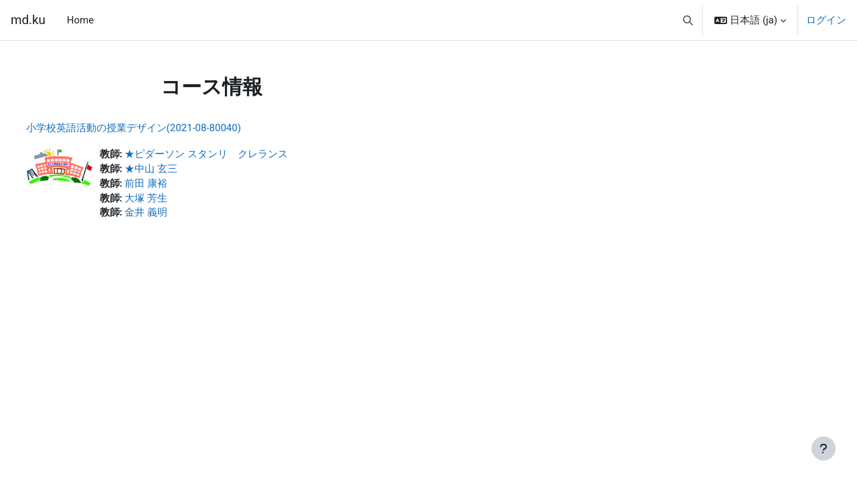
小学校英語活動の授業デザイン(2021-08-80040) (158, 128)
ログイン (826, 20)
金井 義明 (171, 215)
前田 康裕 (171, 185)
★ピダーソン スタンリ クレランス (231, 155)
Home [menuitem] (80, 20)
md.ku (28, 20)
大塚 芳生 (171, 200)
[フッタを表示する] (823, 448)
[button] (688, 20)
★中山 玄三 (176, 170)
